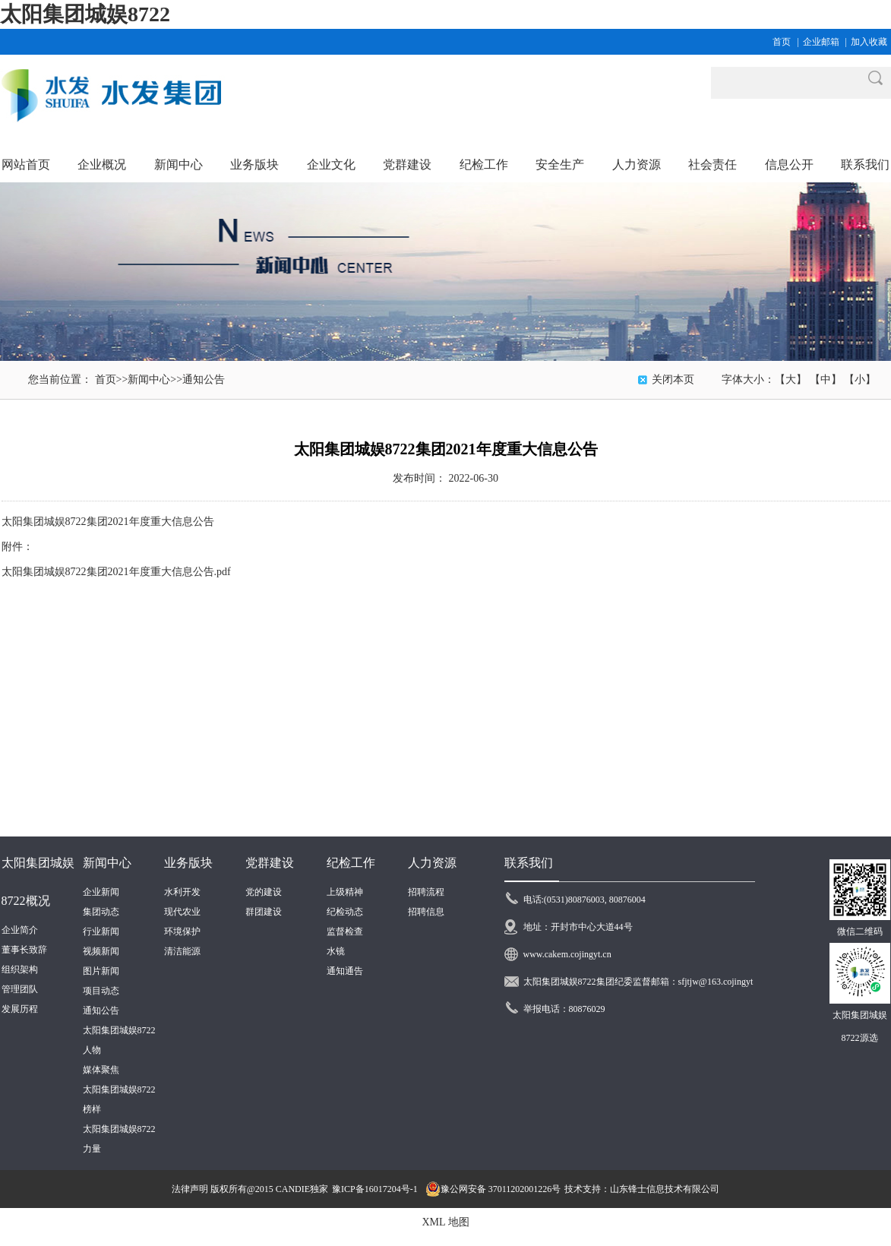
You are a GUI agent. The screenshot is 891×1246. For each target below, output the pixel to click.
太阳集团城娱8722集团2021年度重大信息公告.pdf (116, 571)
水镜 (336, 951)
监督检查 (345, 931)
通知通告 (345, 971)
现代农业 (182, 911)
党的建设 (263, 892)
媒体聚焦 (101, 1069)
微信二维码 (860, 931)
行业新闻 (101, 931)
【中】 (826, 379)
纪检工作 (351, 862)
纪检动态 (345, 911)
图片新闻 (101, 971)
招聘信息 (426, 911)
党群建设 (269, 862)
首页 (782, 41)
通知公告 (203, 379)
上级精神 (345, 892)
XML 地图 (445, 1222)
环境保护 (182, 931)
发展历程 (20, 1009)
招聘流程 (426, 892)
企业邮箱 (821, 41)
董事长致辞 (24, 949)
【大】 (791, 379)
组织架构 (20, 969)
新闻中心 (149, 379)
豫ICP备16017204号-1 (375, 1189)
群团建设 (263, 911)
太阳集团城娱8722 (85, 14)
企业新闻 (101, 892)
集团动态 (101, 911)
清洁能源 (182, 951)
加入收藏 (869, 41)
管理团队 (20, 989)
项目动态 (101, 990)
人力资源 (432, 862)
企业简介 (20, 930)
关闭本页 (673, 379)
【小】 (860, 379)
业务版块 (188, 862)
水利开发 (182, 892)
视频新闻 (101, 951)
